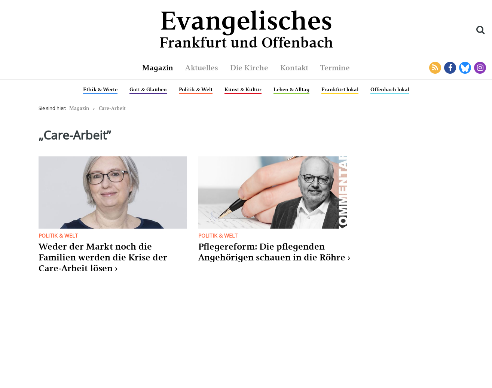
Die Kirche (249, 67)
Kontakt (294, 67)
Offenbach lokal (389, 89)
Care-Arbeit (112, 108)
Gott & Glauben (148, 89)
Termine (335, 67)
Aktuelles (201, 67)
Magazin (157, 67)
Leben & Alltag (291, 89)
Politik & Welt (196, 89)
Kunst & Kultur (243, 89)
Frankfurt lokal (339, 89)
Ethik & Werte (100, 89)
